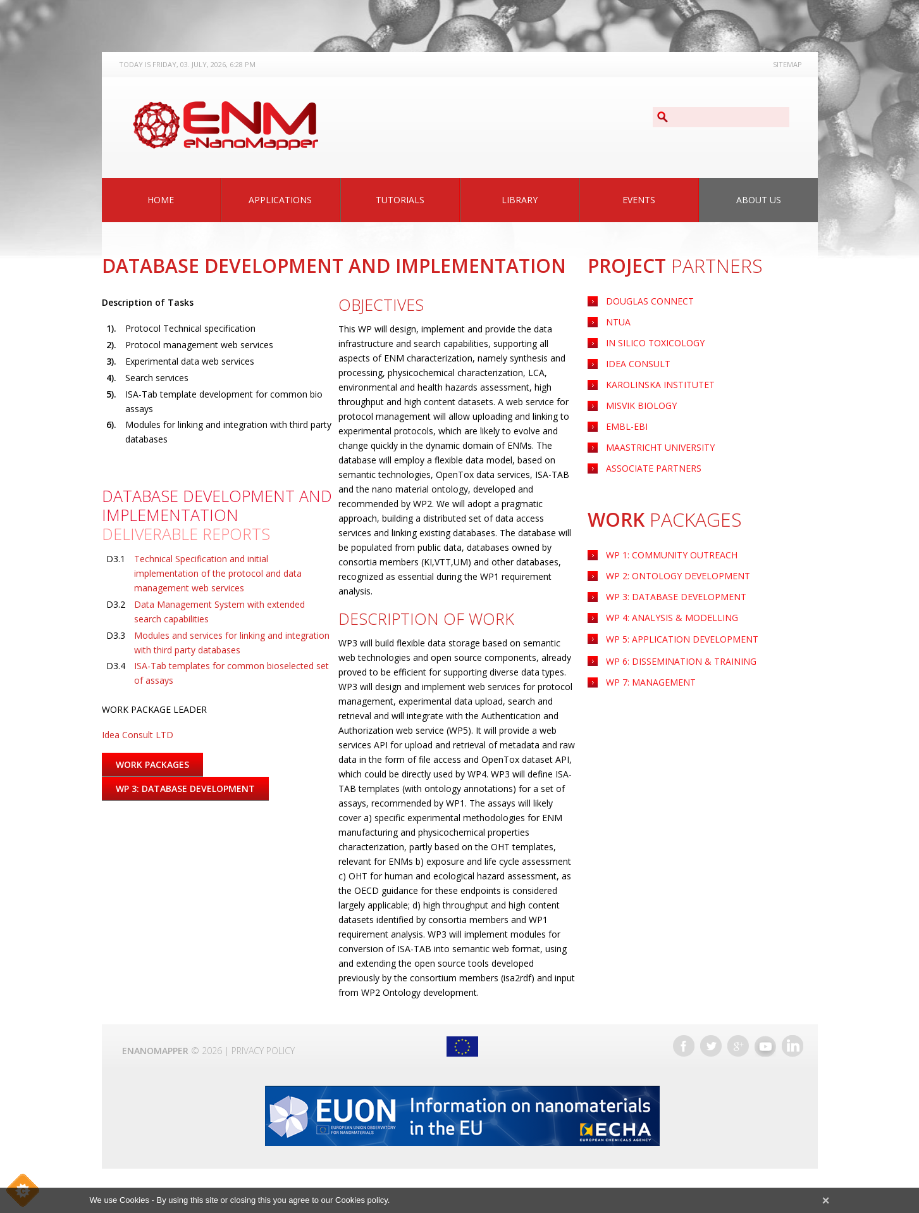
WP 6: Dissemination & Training (681, 661)
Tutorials (400, 200)
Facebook (683, 1046)
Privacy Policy (263, 1051)
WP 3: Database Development (676, 597)
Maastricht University (660, 447)
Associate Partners (653, 468)
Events (638, 200)
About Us (758, 200)
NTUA (618, 322)
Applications (280, 200)
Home (160, 200)
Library (520, 200)
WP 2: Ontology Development (678, 576)
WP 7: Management (651, 682)
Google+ (738, 1046)
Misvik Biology (641, 405)
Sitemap (787, 64)
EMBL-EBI (627, 426)
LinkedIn (792, 1046)
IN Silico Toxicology (655, 343)
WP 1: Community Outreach (671, 555)
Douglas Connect (650, 301)
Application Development (682, 639)
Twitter (711, 1046)
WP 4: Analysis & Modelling (672, 618)
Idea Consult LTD (137, 735)
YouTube (765, 1046)
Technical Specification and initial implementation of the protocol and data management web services (218, 573)
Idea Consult (638, 364)
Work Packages (152, 764)
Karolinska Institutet (660, 385)
